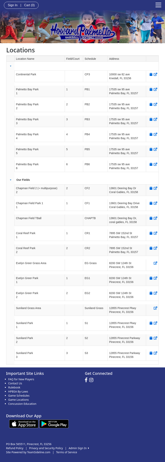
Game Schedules (18, 395)
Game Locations (18, 399)
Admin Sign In (79, 448)
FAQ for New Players (21, 379)
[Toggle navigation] (158, 4)
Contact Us (15, 383)
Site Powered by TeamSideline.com (28, 452)
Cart (29, 5)
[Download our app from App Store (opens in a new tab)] (23, 423)
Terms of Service (66, 452)
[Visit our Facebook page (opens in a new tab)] (87, 380)
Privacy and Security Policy (46, 448)
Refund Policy (14, 448)
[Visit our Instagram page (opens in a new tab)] (92, 380)
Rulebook (14, 387)
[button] (10, 66)
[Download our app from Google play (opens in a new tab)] (54, 423)
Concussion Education (22, 404)
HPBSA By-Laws (18, 391)
